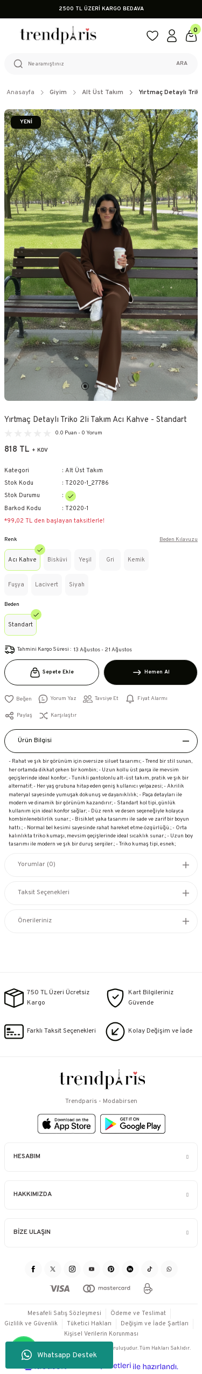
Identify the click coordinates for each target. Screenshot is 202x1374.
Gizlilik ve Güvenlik (31, 1323)
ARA (181, 63)
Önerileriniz (35, 920)
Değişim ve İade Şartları (155, 1323)
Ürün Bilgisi (35, 740)
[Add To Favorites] (18, 699)
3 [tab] (106, 386)
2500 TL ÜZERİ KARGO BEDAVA (101, 8)
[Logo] (70, 36)
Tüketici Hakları (89, 1323)
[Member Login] (171, 35)
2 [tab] (96, 386)
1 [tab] (85, 386)
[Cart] (191, 35)
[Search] (101, 64)
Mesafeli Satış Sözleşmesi (64, 1313)
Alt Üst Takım (84, 470)
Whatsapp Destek (59, 1355)
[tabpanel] (101, 255)
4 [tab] (117, 386)
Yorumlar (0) (36, 864)
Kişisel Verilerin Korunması (101, 1334)
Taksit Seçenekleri (43, 892)
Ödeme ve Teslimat (138, 1313)
